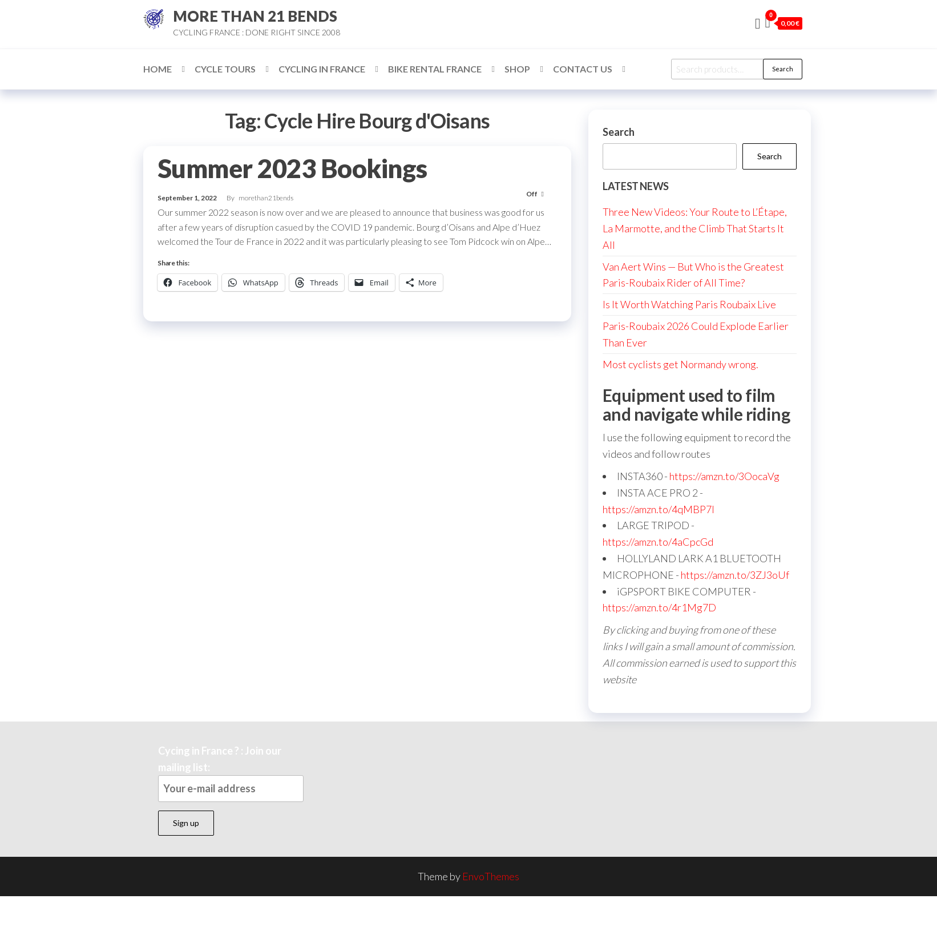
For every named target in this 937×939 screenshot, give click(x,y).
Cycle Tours (225, 68)
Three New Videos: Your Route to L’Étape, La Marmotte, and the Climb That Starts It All (695, 228)
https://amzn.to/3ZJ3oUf (735, 575)
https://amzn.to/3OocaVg (724, 476)
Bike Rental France (435, 68)
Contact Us (582, 68)
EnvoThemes (490, 876)
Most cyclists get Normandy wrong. (680, 364)
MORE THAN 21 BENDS (255, 16)
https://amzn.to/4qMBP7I (658, 509)
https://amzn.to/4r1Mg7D (659, 607)
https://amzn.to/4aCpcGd (658, 541)
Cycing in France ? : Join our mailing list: (231, 773)
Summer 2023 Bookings (292, 168)
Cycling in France (321, 68)
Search (782, 68)
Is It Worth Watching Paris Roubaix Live (689, 304)
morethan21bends (266, 198)
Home (157, 68)
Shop (517, 68)
